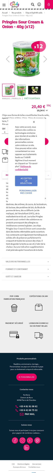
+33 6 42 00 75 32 (28, 410)
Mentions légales (24, 464)
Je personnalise (26, 377)
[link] (49, 4)
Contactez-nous (34, 467)
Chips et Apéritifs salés (34, 12)
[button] (21, 90)
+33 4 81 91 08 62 (28, 406)
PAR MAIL (30, 414)
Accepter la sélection (26, 180)
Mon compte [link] (39, 4)
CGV (13, 464)
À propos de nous (19, 467)
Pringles (16, 98)
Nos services (36, 464)
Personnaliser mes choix (28, 192)
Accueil (5, 12)
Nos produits (17, 12)
